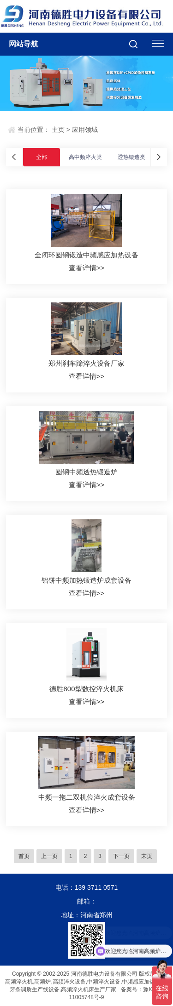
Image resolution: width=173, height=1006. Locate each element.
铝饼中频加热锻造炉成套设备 (86, 580)
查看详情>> (87, 268)
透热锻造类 (131, 157)
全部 (41, 157)
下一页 (121, 856)
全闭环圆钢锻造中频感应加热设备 (86, 255)
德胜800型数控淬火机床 (86, 689)
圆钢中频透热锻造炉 (86, 472)
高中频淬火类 (85, 157)
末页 (146, 856)
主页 (58, 129)
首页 (24, 856)
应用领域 (85, 129)
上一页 (49, 856)
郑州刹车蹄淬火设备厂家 (86, 363)
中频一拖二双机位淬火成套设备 (86, 797)
